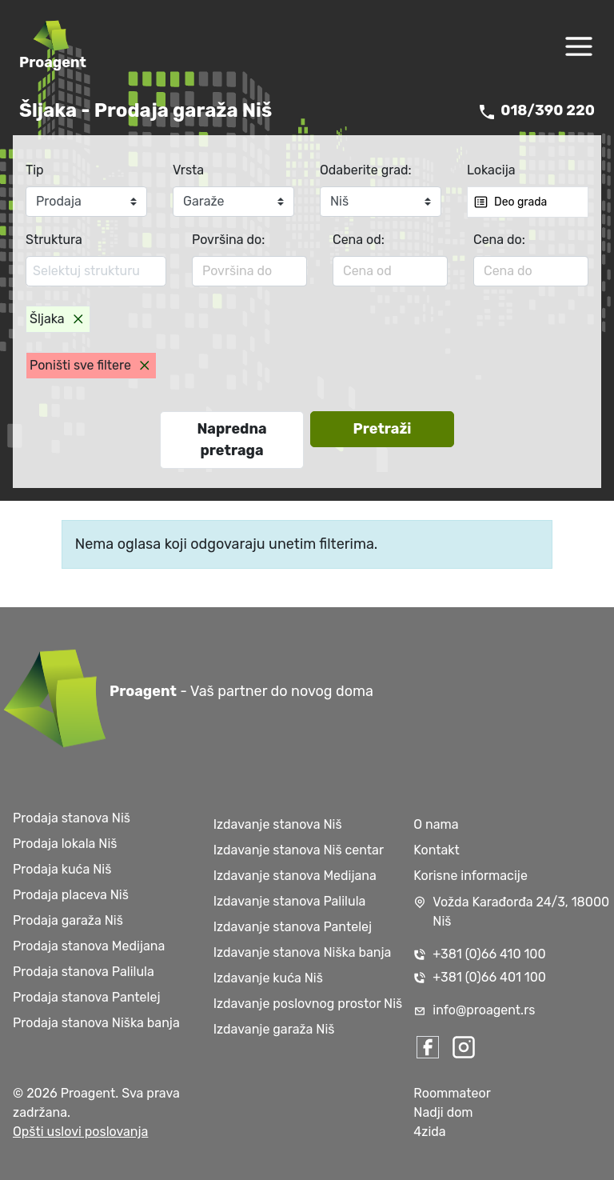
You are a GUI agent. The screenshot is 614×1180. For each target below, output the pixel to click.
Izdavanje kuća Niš (268, 978)
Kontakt (436, 850)
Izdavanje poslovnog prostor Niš (308, 1003)
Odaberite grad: (366, 170)
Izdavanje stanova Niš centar (298, 850)
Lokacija (491, 170)
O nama (435, 824)
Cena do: (499, 239)
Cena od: (359, 239)
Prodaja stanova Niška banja (96, 1022)
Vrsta (188, 170)
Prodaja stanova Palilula (83, 971)
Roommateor (451, 1093)
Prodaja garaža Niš (68, 920)
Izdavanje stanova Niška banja (302, 952)
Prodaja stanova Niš (71, 818)
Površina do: (228, 239)
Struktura (54, 239)
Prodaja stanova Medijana (89, 946)
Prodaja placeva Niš (71, 894)
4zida (429, 1131)
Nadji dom (442, 1112)
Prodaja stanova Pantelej (86, 997)
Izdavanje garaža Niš (274, 1029)
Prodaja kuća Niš (62, 869)
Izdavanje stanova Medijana (295, 875)
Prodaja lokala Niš (65, 843)
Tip (35, 170)
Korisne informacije (470, 875)
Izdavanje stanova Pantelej (292, 926)
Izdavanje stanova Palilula (289, 901)
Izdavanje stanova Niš (277, 824)
